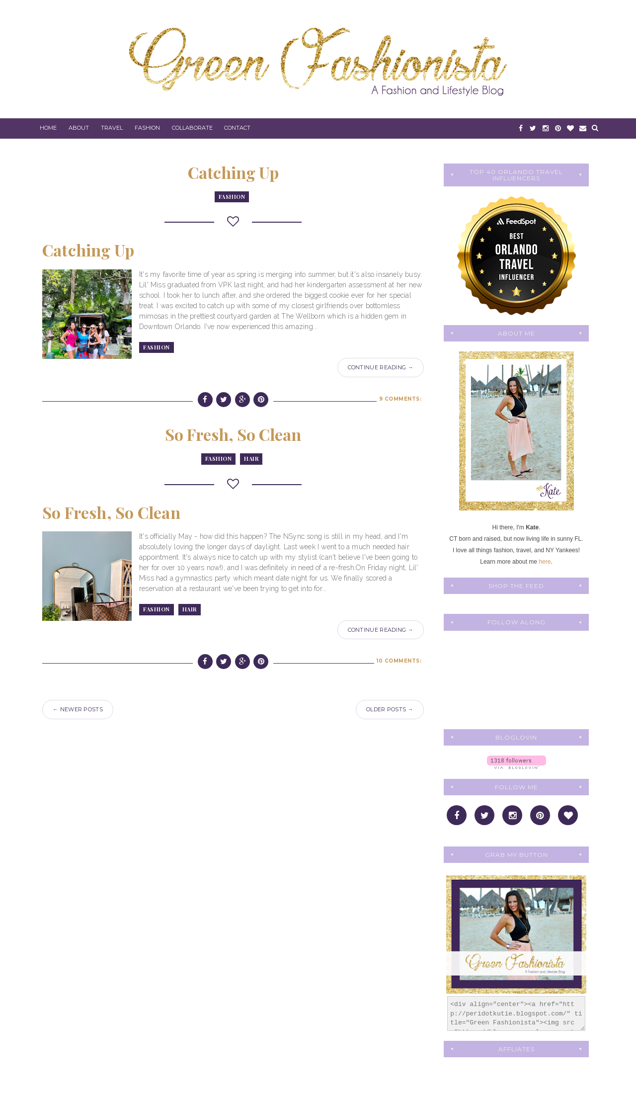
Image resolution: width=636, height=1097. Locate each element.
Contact (237, 127)
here (545, 561)
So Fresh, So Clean (233, 434)
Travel (112, 127)
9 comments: (400, 399)
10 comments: (399, 661)
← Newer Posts (78, 709)
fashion (232, 196)
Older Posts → (389, 709)
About (79, 127)
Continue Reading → (380, 367)
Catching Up (233, 172)
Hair (251, 458)
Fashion (147, 127)
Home (48, 127)
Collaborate (192, 127)
